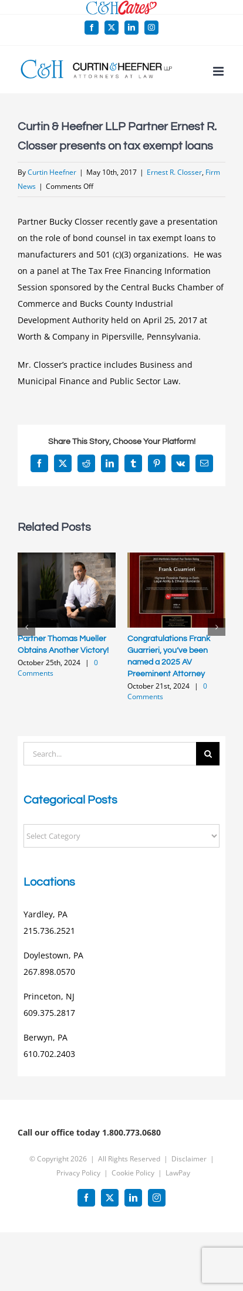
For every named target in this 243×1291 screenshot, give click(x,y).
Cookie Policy (133, 1173)
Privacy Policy (78, 1173)
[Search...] (109, 753)
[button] (26, 627)
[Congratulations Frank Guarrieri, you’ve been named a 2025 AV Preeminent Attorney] (176, 558)
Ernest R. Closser (174, 172)
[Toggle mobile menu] (219, 71)
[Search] (208, 753)
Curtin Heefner (52, 172)
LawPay (178, 1173)
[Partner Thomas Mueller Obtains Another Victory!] (67, 558)
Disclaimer (189, 1159)
